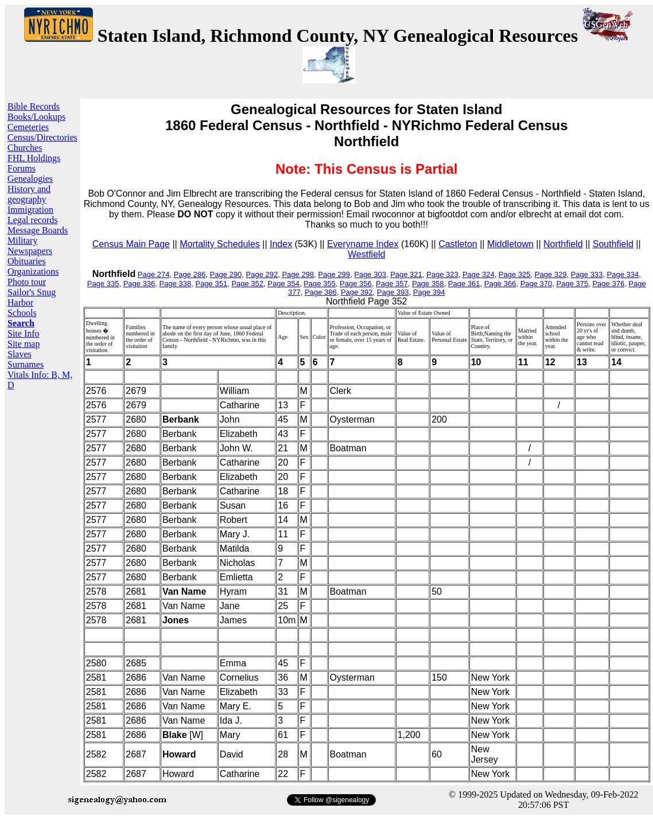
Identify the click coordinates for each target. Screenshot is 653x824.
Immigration (30, 209)
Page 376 (608, 283)
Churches (24, 148)
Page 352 (247, 283)
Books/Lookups (36, 117)
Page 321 (406, 274)
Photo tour (26, 282)
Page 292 (262, 274)
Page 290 (226, 274)
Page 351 (211, 283)
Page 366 (500, 283)
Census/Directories (42, 137)
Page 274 (154, 274)
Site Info (23, 333)
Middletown (510, 244)
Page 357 (392, 283)
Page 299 (334, 274)
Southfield (613, 244)
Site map (23, 344)
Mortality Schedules (220, 244)
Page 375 (573, 283)
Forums (21, 168)
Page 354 (283, 283)
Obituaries (26, 261)
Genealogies (30, 178)
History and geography (28, 194)
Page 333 (587, 274)
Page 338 (176, 283)
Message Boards (37, 230)
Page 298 (298, 274)
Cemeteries (28, 127)
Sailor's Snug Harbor (31, 297)
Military (22, 240)
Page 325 (515, 274)
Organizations (33, 271)
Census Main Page (131, 244)
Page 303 (370, 274)
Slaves (19, 354)
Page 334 (623, 274)
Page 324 (478, 274)
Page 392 (357, 292)
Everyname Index (363, 244)
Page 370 (536, 283)
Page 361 (464, 283)
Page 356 (356, 283)
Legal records (32, 220)
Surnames (25, 364)
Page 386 (321, 292)
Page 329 (551, 274)
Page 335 (103, 283)
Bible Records (33, 106)
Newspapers (29, 251)
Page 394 (429, 292)
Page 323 (442, 274)
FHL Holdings (33, 158)
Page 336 (139, 283)
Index (281, 244)
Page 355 (320, 283)
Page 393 (393, 292)
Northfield (562, 244)
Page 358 (428, 283)
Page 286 (190, 274)
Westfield (367, 254)
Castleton (457, 244)
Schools (22, 313)
